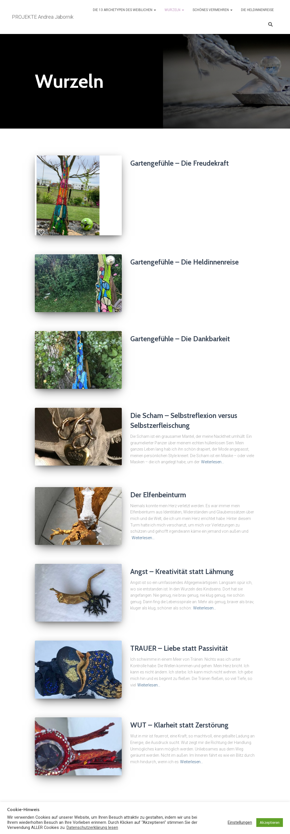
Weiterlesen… (212, 462)
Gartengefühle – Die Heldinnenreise (184, 262)
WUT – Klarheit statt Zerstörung (179, 725)
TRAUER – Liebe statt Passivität (179, 648)
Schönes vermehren (213, 10)
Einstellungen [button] (240, 822)
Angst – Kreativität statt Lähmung (182, 571)
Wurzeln (174, 10)
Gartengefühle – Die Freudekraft (179, 163)
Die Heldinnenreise (257, 10)
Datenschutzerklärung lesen (92, 827)
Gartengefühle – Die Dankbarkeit (180, 338)
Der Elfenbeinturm (158, 494)
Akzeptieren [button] (270, 822)
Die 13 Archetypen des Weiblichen (124, 10)
